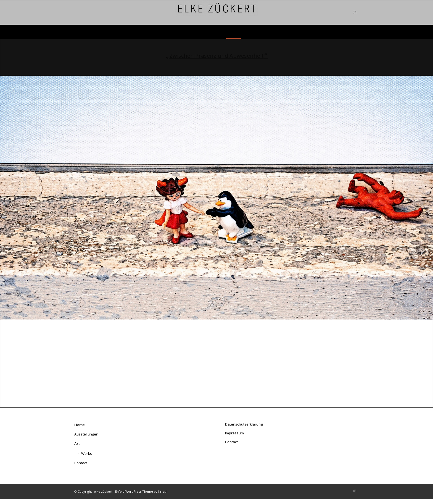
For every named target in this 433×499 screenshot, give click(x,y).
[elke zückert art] (216, 12)
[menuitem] (176, 32)
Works (86, 453)
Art (77, 443)
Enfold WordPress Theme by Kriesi (141, 491)
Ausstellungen (86, 434)
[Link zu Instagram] (354, 12)
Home (79, 424)
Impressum (234, 433)
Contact (80, 462)
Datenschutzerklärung (244, 424)
